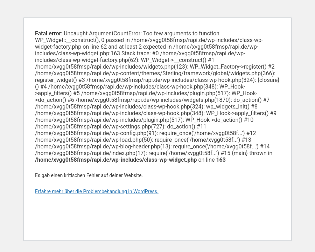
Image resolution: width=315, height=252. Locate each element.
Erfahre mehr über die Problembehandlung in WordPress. (97, 191)
